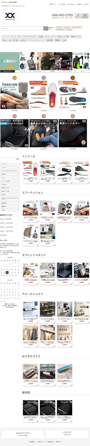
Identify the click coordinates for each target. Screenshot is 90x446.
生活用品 (41, 36)
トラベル (13, 36)
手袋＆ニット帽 (6, 40)
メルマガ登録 (61, 4)
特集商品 (57, 40)
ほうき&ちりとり (60, 29)
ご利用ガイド (52, 4)
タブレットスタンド (77, 27)
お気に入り (78, 16)
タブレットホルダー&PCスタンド (27, 36)
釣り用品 (15, 40)
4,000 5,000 (6, 231)
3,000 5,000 (6, 227)
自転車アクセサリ (76, 36)
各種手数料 (50, 40)
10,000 (3, 235)
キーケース (69, 29)
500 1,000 (6, 219)
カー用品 (66, 36)
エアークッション (37, 71)
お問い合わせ (71, 4)
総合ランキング (7, 71)
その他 (64, 40)
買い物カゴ (85, 16)
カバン (47, 36)
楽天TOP (86, 4)
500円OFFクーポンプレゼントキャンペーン (32, 40)
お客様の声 (50, 442)
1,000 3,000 (6, 223)
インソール (59, 27)
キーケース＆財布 (56, 36)
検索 (17, 159)
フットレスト (67, 27)
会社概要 (79, 4)
